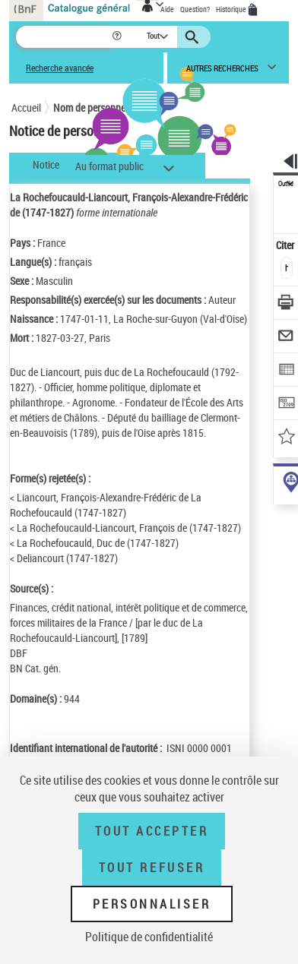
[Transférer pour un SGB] (286, 405)
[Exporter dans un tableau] (286, 371)
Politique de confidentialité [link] (149, 936)
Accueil (26, 107)
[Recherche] (63, 37)
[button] (118, 37)
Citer (286, 245)
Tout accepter (152, 831)
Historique (232, 9)
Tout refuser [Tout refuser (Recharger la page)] (151, 867)
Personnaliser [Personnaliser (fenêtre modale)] (152, 904)
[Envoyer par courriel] (286, 338)
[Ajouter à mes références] (286, 438)
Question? (195, 9)
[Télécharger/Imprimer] (286, 304)
